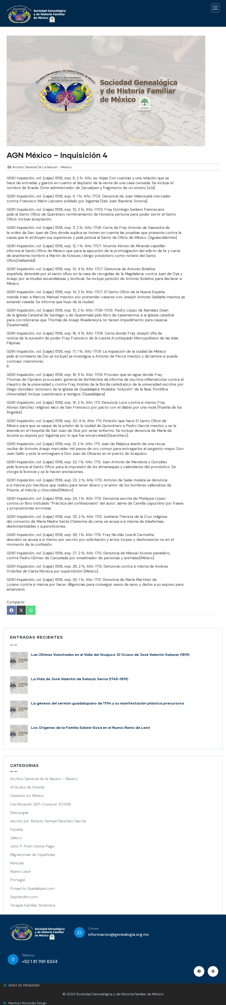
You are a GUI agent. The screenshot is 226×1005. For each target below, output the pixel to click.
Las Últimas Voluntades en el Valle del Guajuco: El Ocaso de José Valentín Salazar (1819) (110, 654)
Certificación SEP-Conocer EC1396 (40, 804)
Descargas (19, 812)
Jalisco (16, 837)
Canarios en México (27, 795)
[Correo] (79, 932)
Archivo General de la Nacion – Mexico (44, 778)
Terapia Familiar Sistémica (32, 905)
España (16, 829)
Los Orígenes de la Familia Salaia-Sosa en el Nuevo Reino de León (90, 727)
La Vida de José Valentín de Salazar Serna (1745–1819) (79, 679)
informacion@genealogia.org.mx (118, 934)
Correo (93, 928)
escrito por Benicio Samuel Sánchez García (48, 821)
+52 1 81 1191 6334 (40, 961)
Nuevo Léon (20, 871)
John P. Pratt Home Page (32, 846)
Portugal (17, 879)
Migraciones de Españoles (32, 854)
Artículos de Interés (27, 787)
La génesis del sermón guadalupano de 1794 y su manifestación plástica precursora (107, 703)
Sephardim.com (24, 896)
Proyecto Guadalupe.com (32, 888)
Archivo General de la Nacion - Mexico (42, 167)
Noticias (17, 863)
